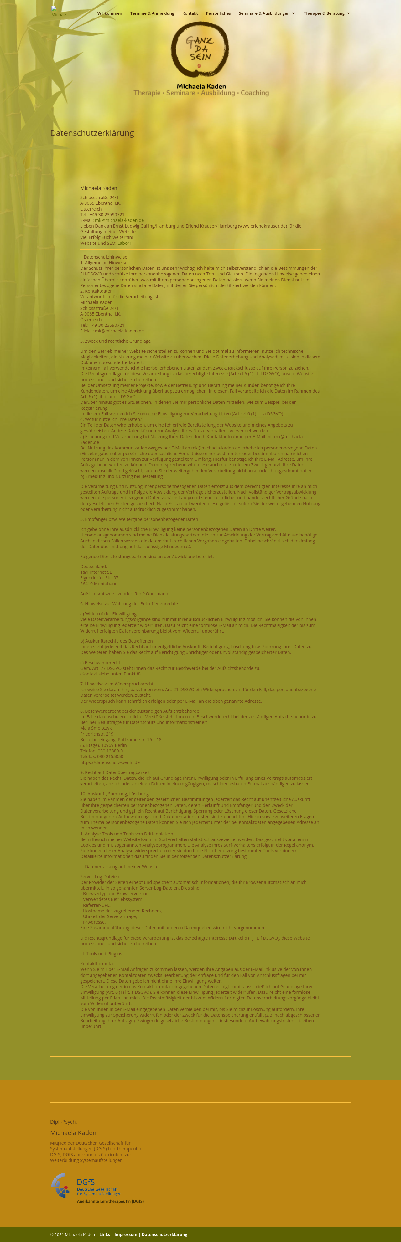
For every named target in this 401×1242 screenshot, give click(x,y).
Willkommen (109, 13)
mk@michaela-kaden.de (119, 220)
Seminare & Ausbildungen (264, 13)
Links (104, 1234)
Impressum (125, 1234)
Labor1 (124, 243)
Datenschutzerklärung (164, 1234)
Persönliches (218, 13)
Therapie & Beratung (324, 13)
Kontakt (190, 13)
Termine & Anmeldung (152, 13)
